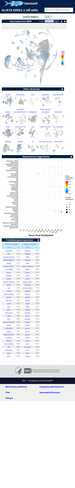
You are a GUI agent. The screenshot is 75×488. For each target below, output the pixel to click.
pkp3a (9, 325)
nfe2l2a (8, 341)
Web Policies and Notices (16, 387)
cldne (9, 316)
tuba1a (27, 300)
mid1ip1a (9, 337)
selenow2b (8, 350)
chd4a (28, 303)
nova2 (28, 275)
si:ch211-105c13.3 (9, 282)
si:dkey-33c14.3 (9, 334)
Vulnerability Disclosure (50, 392)
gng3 (27, 350)
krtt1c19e (9, 300)
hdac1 (28, 316)
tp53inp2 (27, 319)
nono (27, 344)
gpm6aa (27, 322)
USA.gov (9, 398)
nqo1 (8, 353)
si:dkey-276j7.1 (27, 282)
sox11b (27, 334)
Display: (41, 21)
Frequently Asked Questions (52, 387)
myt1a (28, 331)
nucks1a (27, 309)
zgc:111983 (8, 269)
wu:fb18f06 (8, 328)
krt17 (8, 319)
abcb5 (9, 272)
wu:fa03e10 (8, 251)
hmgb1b (27, 254)
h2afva (27, 325)
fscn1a (27, 337)
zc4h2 (28, 263)
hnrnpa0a (28, 285)
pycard (9, 291)
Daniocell (31, 3)
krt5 (9, 347)
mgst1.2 (8, 278)
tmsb (27, 353)
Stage (56, 21)
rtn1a (27, 278)
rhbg (8, 254)
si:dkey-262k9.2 (9, 294)
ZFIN (48, 17)
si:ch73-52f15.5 (9, 344)
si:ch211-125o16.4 (9, 322)
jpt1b (27, 306)
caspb (9, 303)
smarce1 (27, 294)
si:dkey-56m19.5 (27, 288)
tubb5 (28, 269)
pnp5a (9, 285)
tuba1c (27, 272)
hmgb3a (27, 251)
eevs (8, 306)
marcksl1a (27, 347)
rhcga (9, 309)
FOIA (8, 392)
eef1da (9, 263)
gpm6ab (27, 313)
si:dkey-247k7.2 (9, 266)
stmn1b (27, 297)
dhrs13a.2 (9, 275)
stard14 (8, 297)
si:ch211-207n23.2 (9, 257)
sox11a (27, 356)
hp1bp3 (27, 328)
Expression (49, 21)
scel (8, 288)
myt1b (28, 341)
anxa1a (8, 331)
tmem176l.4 (8, 313)
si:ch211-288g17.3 (27, 266)
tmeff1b (27, 291)
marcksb (27, 260)
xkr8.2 (9, 356)
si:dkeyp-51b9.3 (9, 260)
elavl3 (27, 257)
